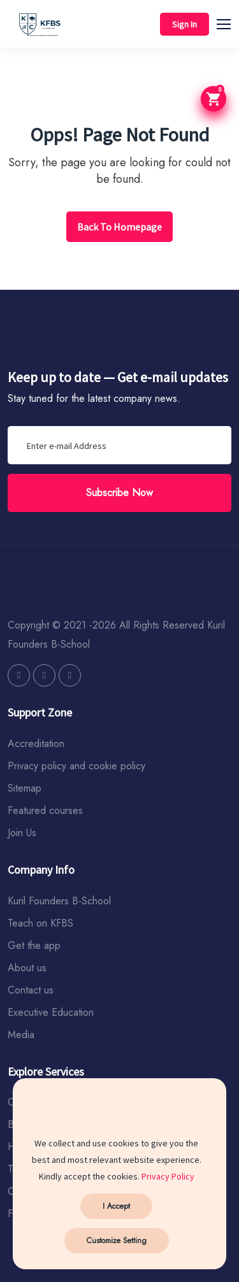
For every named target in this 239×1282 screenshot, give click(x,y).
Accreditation (36, 743)
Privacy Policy (167, 1176)
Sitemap (24, 788)
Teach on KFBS (40, 923)
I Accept (116, 1206)
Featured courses (45, 810)
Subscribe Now (119, 492)
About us (27, 967)
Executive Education (51, 1012)
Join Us (22, 832)
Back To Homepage (119, 226)
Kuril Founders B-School (59, 901)
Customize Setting (117, 1240)
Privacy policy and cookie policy (76, 766)
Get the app (34, 945)
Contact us (31, 990)
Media (21, 1034)
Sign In (184, 24)
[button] (229, 22)
